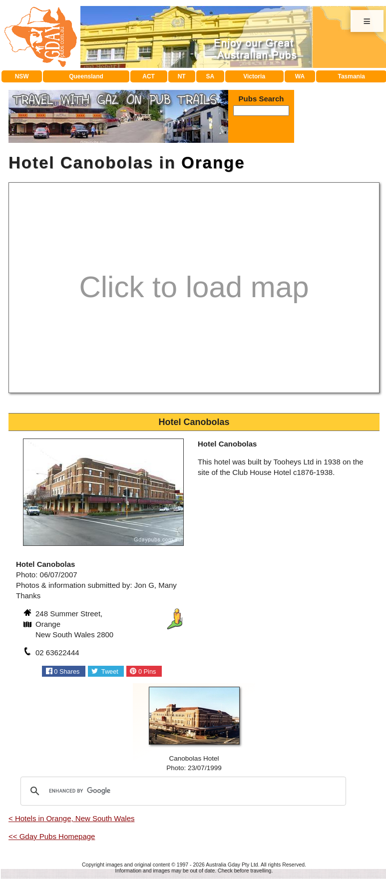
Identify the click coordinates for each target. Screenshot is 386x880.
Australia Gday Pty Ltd (232, 865)
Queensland (86, 76)
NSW (22, 76)
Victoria (254, 76)
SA (210, 76)
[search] (182, 791)
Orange (213, 162)
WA (300, 76)
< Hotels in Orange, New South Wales (71, 818)
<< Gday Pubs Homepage (51, 836)
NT (182, 76)
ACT (148, 76)
